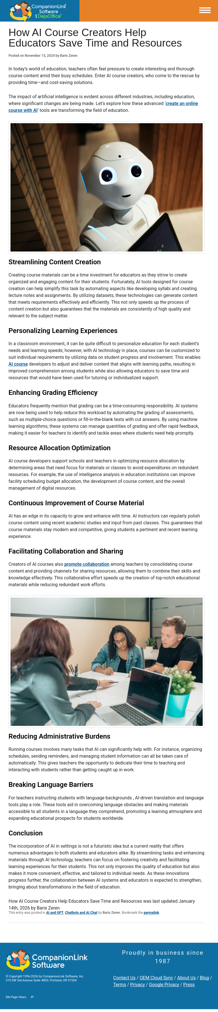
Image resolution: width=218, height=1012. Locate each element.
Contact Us (124, 977)
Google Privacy (164, 984)
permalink (151, 913)
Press (188, 984)
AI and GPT (55, 913)
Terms (119, 984)
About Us (186, 977)
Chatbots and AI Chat (81, 913)
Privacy (137, 984)
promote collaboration (86, 564)
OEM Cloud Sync (156, 977)
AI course (18, 364)
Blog (204, 977)
